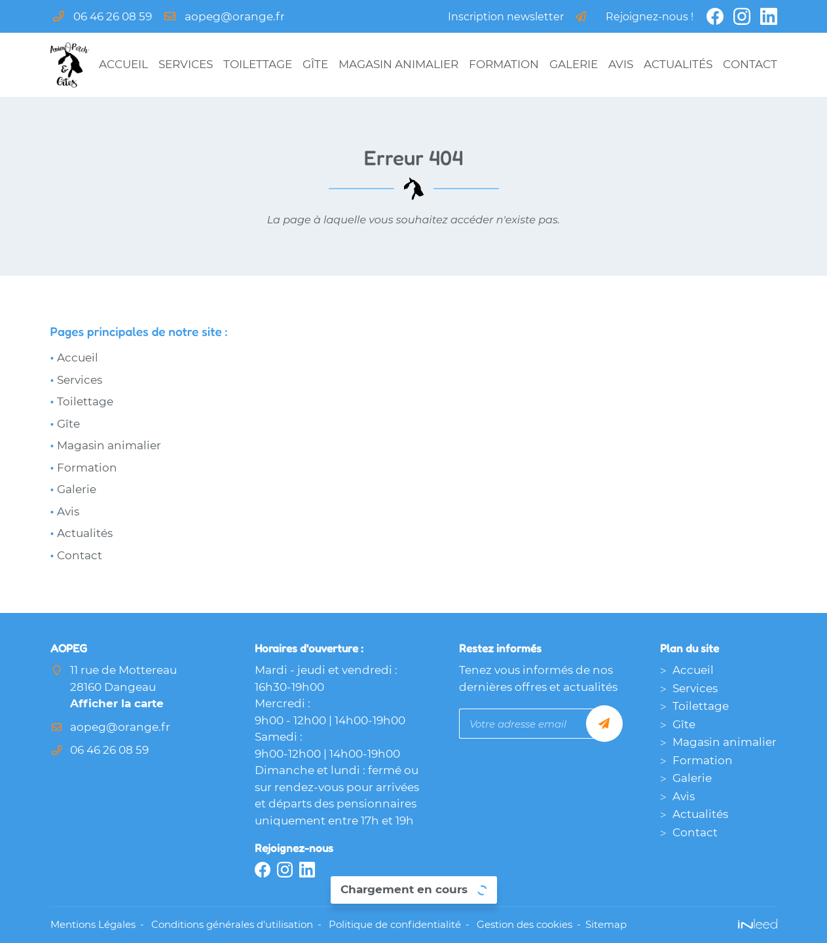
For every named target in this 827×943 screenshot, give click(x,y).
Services (185, 64)
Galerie (573, 64)
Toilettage (257, 64)
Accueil (123, 64)
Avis (620, 64)
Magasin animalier (398, 64)
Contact (750, 64)
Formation (504, 64)
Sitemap (606, 924)
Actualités (678, 64)
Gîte (315, 64)
